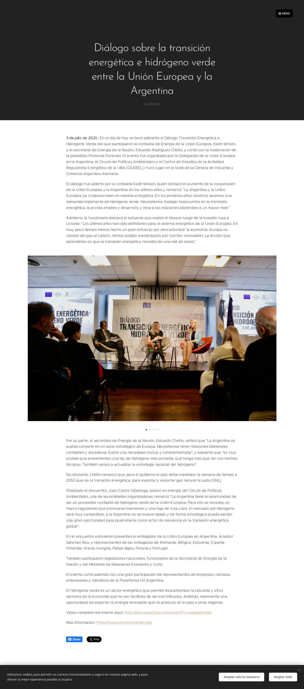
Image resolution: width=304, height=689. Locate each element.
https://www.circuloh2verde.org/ (124, 622)
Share (74, 639)
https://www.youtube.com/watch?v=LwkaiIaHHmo (167, 612)
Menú (284, 13)
